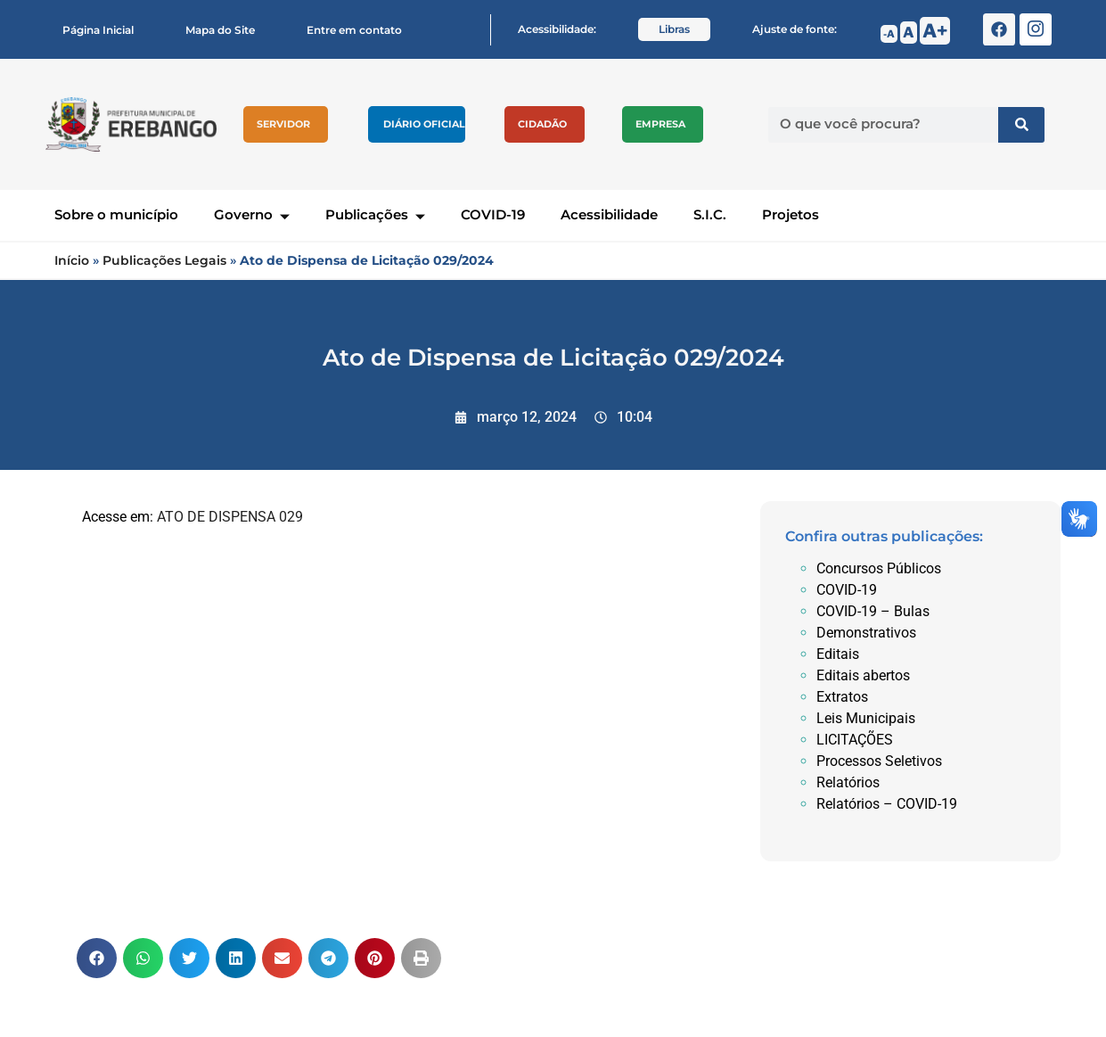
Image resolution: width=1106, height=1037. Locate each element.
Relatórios (848, 782)
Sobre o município (116, 214)
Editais (837, 654)
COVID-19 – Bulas (873, 611)
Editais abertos (863, 675)
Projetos (790, 214)
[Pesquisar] (1021, 125)
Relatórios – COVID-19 (886, 803)
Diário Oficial (424, 124)
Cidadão (542, 124)
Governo (252, 214)
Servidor (283, 124)
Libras (674, 29)
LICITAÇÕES (854, 739)
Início (71, 260)
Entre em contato (354, 30)
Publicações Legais (164, 260)
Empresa (660, 124)
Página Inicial (98, 30)
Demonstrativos (866, 632)
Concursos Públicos (878, 568)
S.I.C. (709, 214)
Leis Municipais (865, 718)
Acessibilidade (609, 214)
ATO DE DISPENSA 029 (230, 516)
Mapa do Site (220, 30)
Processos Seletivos (879, 761)
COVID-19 (493, 214)
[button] (97, 958)
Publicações (375, 214)
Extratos (842, 696)
